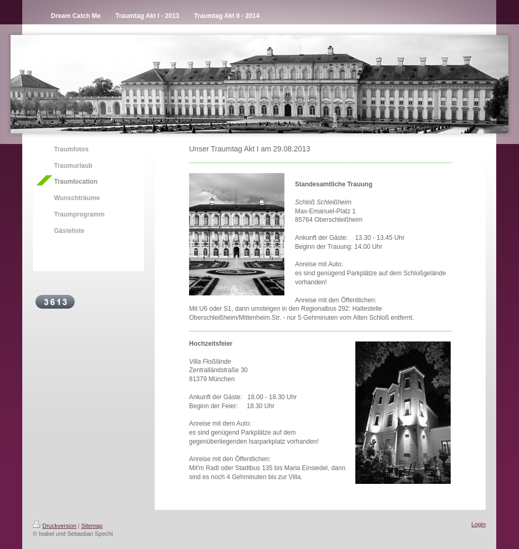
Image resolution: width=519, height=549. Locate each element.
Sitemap (91, 526)
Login (478, 524)
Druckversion (54, 526)
